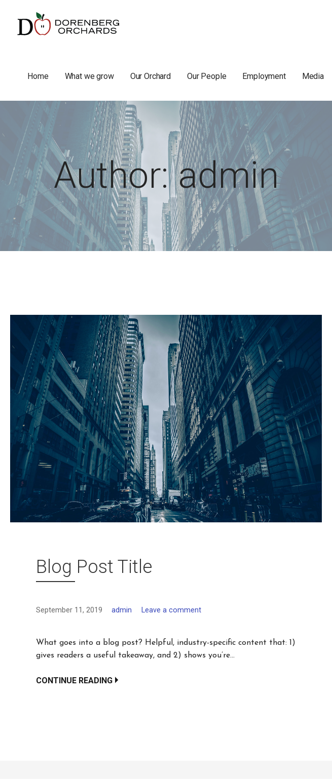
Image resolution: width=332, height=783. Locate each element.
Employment (263, 76)
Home (37, 76)
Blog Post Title (94, 567)
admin (122, 610)
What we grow (89, 76)
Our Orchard (150, 76)
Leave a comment (171, 610)
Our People (206, 76)
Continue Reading (74, 680)
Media (313, 76)
